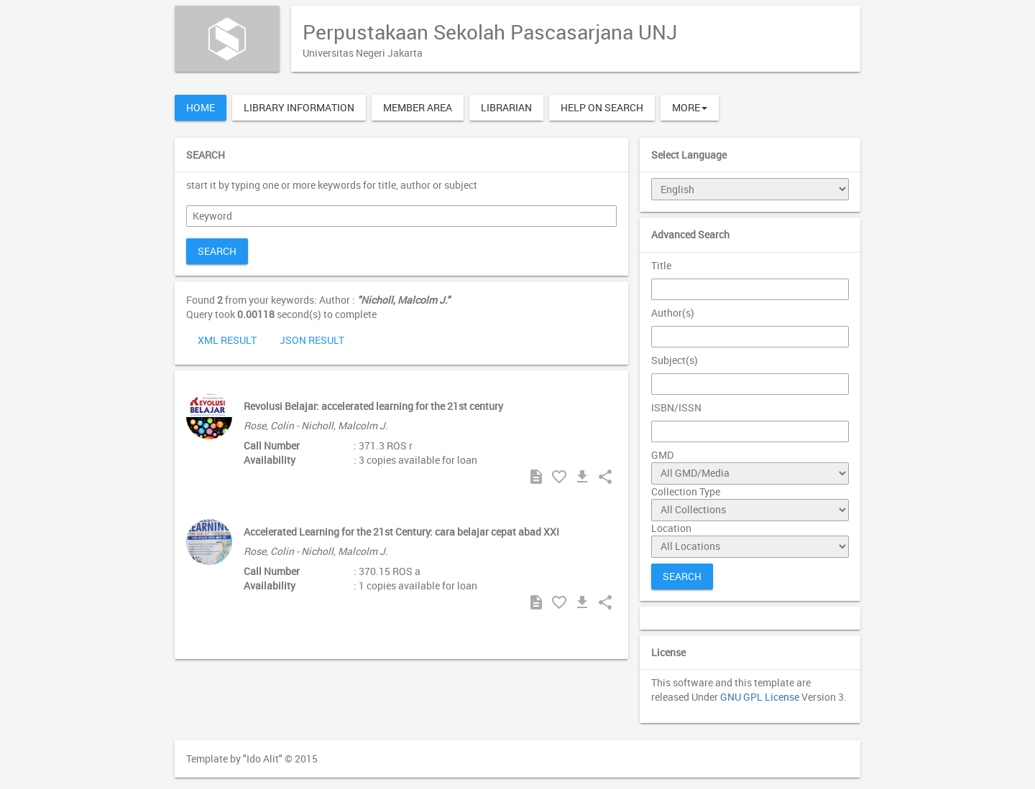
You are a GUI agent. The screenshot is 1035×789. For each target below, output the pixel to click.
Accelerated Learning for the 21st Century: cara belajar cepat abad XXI (401, 531)
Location (671, 528)
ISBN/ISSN (676, 407)
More (689, 107)
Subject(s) (674, 360)
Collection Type (685, 491)
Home (200, 107)
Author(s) (672, 312)
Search (217, 251)
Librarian (506, 107)
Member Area (417, 107)
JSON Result (312, 340)
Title (661, 265)
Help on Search (602, 107)
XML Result (227, 340)
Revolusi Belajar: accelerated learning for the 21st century (373, 406)
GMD (662, 455)
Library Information (299, 107)
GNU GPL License (759, 697)
